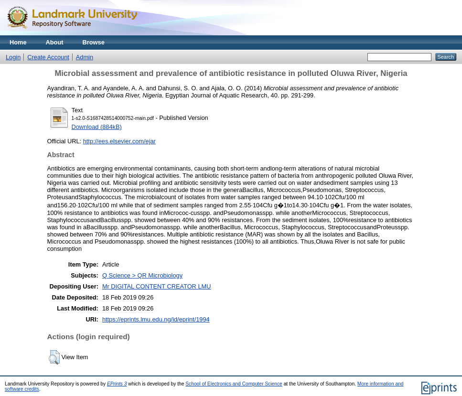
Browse (94, 42)
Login (13, 57)
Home (18, 42)
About (55, 42)
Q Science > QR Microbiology (142, 275)
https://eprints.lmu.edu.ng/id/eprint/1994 (156, 319)
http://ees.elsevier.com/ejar (119, 141)
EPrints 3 (117, 383)
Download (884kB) (97, 126)
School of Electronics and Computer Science (233, 383)
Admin (84, 57)
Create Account (48, 57)
